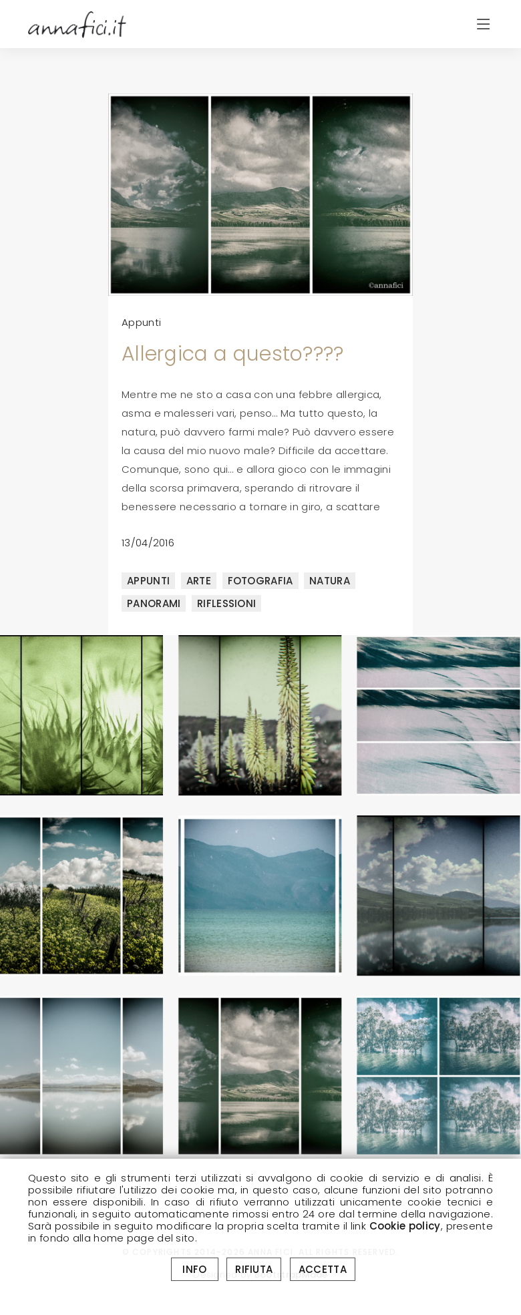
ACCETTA (323, 1269)
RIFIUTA (254, 1269)
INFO (195, 1269)
